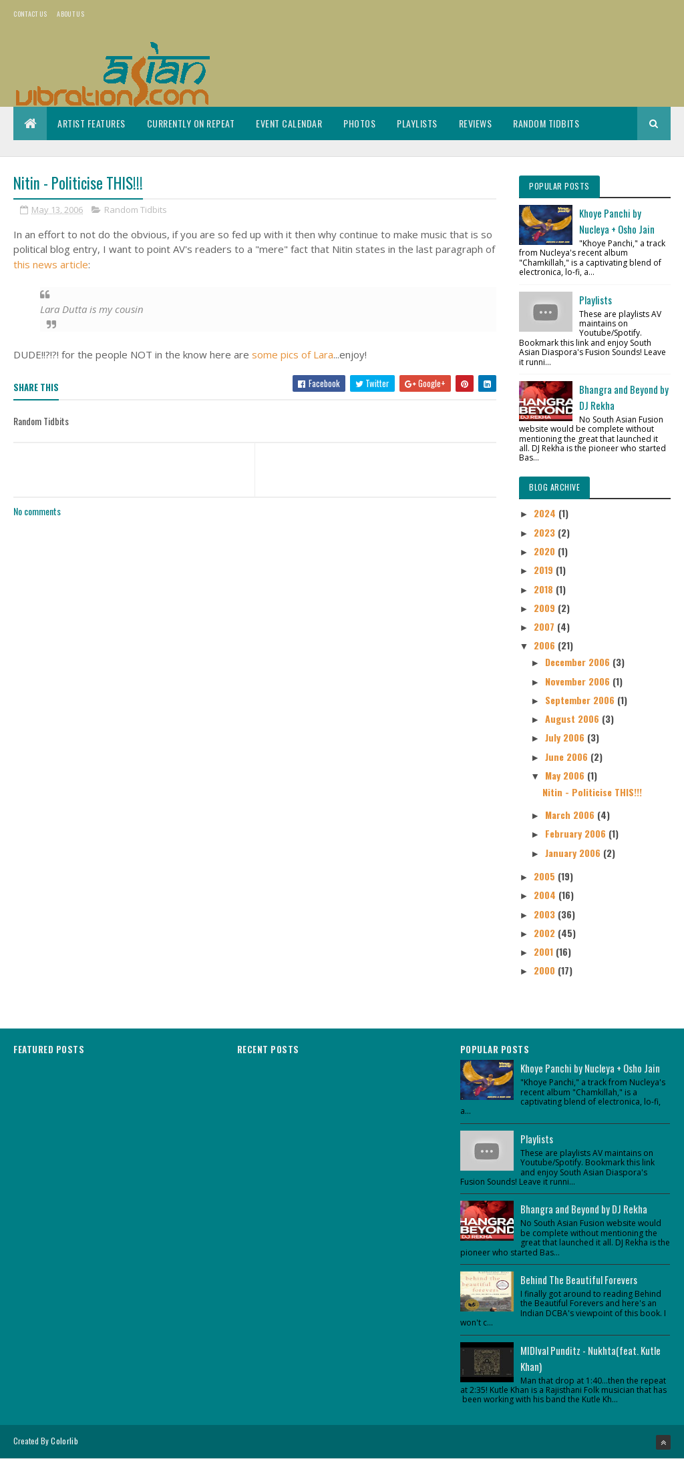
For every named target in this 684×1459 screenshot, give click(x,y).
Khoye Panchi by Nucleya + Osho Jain (590, 1068)
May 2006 (566, 775)
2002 (546, 933)
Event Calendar (289, 123)
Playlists (417, 123)
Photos (359, 123)
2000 (546, 970)
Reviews (475, 123)
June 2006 (567, 757)
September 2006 (581, 700)
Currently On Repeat (191, 123)
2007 (545, 626)
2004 (546, 895)
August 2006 (573, 718)
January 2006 (574, 853)
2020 (546, 551)
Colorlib (64, 1440)
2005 (546, 876)
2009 (546, 608)
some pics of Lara (292, 354)
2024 (546, 513)
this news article (50, 264)
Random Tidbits (546, 123)
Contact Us (30, 14)
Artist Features (91, 123)
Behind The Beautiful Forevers (578, 1279)
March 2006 (571, 815)
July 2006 (566, 737)
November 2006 (579, 681)
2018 (545, 589)
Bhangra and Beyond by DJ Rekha (583, 1208)
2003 (546, 914)
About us (70, 14)
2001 (545, 951)
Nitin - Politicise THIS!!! (592, 792)
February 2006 (577, 833)
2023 (546, 532)
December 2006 (579, 662)
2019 (545, 570)
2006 (546, 645)
